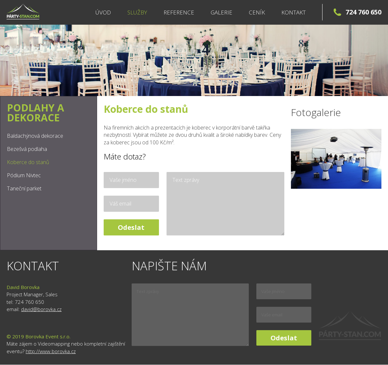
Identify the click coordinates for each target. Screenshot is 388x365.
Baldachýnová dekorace (35, 135)
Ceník (257, 12)
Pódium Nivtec (24, 175)
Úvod (103, 12)
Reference (179, 12)
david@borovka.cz (41, 309)
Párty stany (23, 11)
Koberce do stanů (28, 162)
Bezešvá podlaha (27, 149)
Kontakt (293, 12)
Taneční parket (24, 188)
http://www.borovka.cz (51, 351)
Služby (137, 12)
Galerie (221, 12)
